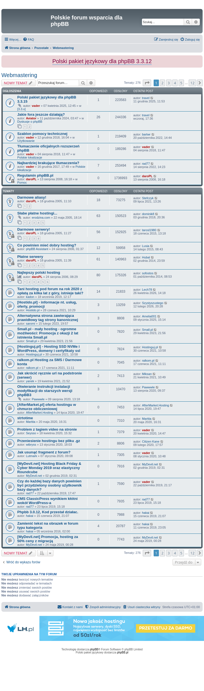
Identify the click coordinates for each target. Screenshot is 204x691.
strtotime (25, 418)
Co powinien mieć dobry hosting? (46, 245)
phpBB (94, 649)
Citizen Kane (150, 441)
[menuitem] (28, 39)
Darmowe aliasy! (31, 197)
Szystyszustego (152, 303)
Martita (30, 421)
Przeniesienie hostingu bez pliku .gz (48, 441)
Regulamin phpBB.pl (35, 175)
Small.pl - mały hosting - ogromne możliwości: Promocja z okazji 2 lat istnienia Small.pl (47, 333)
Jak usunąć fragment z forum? (43, 452)
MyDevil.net (34, 475)
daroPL (31, 179)
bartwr (146, 134)
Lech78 (147, 289)
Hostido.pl (33, 310)
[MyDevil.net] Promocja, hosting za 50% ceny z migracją (47, 539)
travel (145, 98)
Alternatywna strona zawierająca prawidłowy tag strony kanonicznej (47, 318)
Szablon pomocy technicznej (42, 134)
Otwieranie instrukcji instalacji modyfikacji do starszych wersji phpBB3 (44, 390)
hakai (29, 515)
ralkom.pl (32, 367)
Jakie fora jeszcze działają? (41, 114)
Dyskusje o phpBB (29, 121)
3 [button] (169, 82)
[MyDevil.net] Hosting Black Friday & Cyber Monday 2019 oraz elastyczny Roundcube (49, 468)
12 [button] (192, 82)
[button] (147, 83)
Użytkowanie (26, 140)
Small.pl (31, 341)
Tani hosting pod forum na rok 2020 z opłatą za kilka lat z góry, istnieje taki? (50, 291)
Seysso (31, 433)
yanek (30, 381)
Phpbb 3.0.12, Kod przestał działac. (47, 512)
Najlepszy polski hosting (38, 272)
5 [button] (181, 82)
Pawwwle (38, 399)
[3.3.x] (21, 109)
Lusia (145, 246)
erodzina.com (41, 217)
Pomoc (22, 182)
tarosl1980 (149, 230)
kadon (30, 296)
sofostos (147, 273)
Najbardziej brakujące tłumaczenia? (48, 163)
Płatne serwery (30, 257)
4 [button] (175, 82)
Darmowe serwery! (33, 229)
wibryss (31, 444)
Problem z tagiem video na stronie (47, 429)
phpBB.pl (122, 652)
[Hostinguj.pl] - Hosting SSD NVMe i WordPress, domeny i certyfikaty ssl (48, 348)
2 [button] (162, 82)
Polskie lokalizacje (29, 157)
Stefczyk (148, 198)
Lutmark (31, 456)
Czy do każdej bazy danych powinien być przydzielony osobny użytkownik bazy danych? (49, 485)
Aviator (31, 118)
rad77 (146, 163)
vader (36, 105)
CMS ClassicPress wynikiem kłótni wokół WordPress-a (47, 501)
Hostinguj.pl (34, 354)
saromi (30, 323)
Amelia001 (149, 316)
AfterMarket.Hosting (39, 412)
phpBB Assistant (37, 249)
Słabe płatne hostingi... (37, 213)
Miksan (147, 374)
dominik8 (148, 214)
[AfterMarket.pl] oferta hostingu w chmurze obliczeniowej (46, 407)
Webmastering (19, 75)
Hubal (146, 257)
